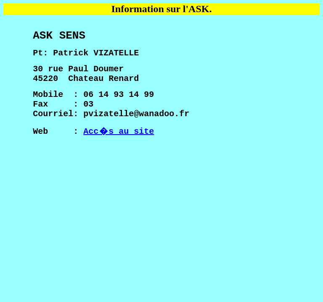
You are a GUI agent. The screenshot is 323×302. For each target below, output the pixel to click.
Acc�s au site (118, 149)
